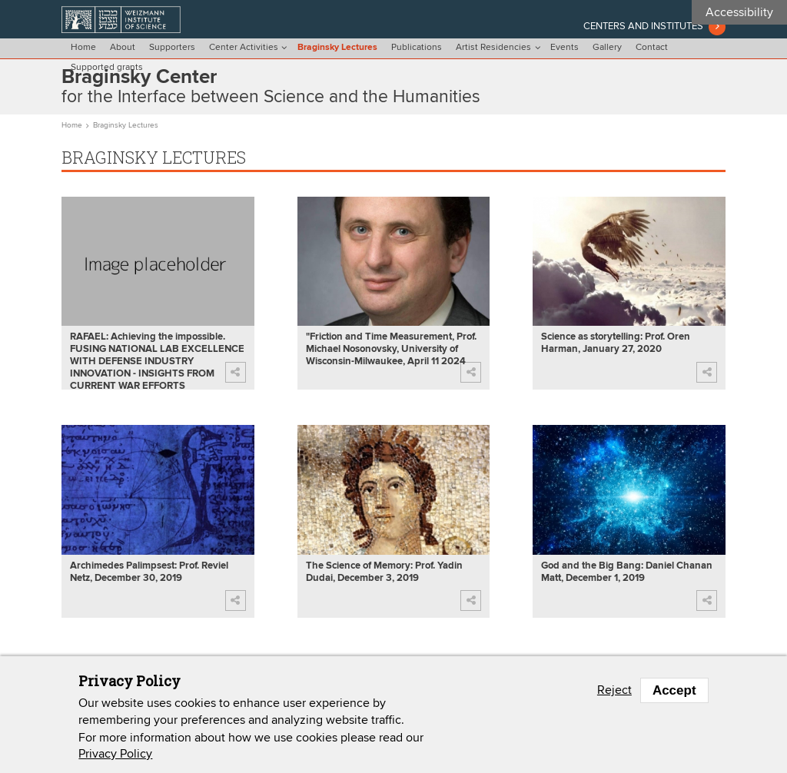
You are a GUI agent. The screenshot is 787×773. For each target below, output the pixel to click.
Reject (614, 690)
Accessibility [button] (739, 12)
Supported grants (107, 67)
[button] (235, 372)
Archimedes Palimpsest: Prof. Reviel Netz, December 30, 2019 (149, 572)
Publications (416, 47)
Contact (652, 47)
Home (83, 47)
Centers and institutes (643, 26)
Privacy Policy (115, 753)
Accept (674, 690)
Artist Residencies (493, 47)
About (122, 47)
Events (564, 47)
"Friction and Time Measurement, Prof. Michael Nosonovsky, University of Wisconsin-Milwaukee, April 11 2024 (391, 349)
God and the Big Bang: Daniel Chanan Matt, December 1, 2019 (626, 572)
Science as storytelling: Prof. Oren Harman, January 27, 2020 (615, 343)
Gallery (607, 47)
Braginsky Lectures (337, 47)
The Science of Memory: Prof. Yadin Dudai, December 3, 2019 (384, 572)
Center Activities (243, 47)
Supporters (172, 47)
